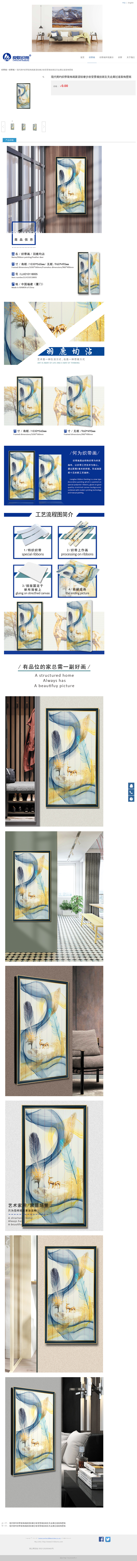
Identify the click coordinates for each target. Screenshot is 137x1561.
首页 (82, 57)
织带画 (92, 57)
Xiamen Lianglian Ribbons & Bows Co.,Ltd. (49, 1538)
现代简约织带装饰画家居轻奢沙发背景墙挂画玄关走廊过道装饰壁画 (37, 1523)
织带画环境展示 (107, 57)
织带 (120, 57)
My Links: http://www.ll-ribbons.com (48, 1542)
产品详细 (9, 140)
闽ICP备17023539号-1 (68, 1558)
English (131, 3)
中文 (124, 3)
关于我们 (131, 57)
